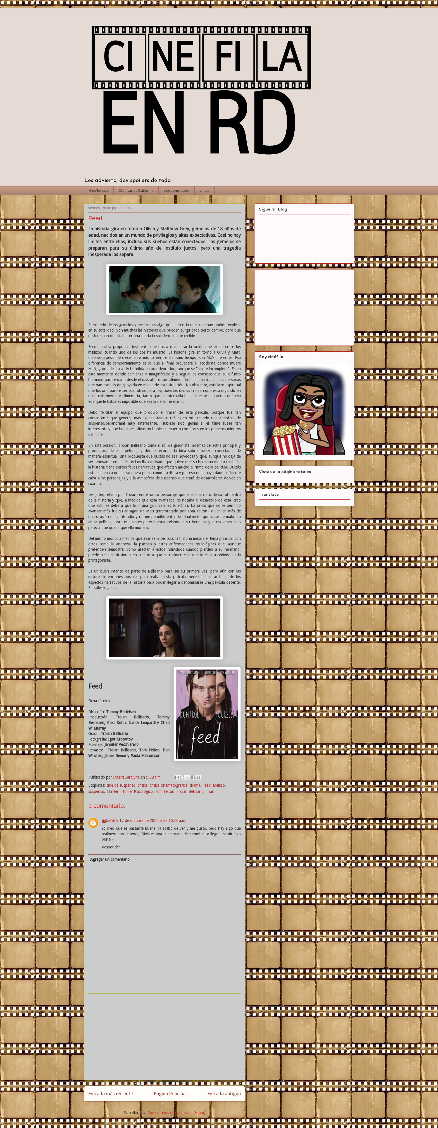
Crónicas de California (136, 191)
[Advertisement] (164, 1037)
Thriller (112, 791)
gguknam (110, 820)
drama (195, 785)
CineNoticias (98, 191)
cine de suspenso (120, 785)
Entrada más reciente (110, 1093)
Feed (207, 785)
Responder (111, 847)
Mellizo (219, 785)
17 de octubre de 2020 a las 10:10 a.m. (152, 820)
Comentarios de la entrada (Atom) (176, 1112)
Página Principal (170, 1093)
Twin (210, 791)
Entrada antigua (224, 1093)
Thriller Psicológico (137, 791)
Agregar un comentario (110, 859)
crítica (204, 191)
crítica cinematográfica (168, 785)
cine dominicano (176, 191)
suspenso (96, 791)
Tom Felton (164, 791)
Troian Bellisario (190, 791)
